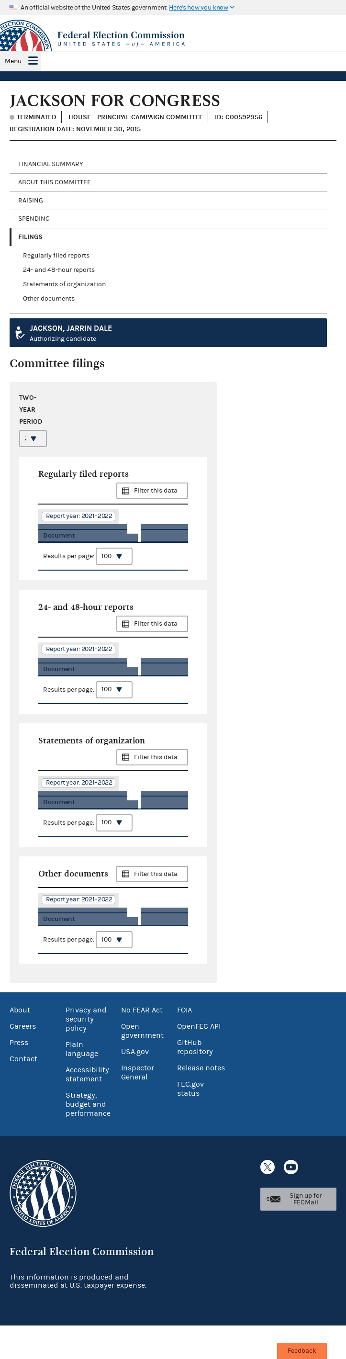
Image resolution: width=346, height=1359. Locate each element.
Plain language (82, 1082)
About (20, 1043)
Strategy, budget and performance (88, 1137)
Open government (142, 1064)
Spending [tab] (34, 219)
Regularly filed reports (56, 255)
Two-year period (31, 409)
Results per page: (88, 569)
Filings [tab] (30, 237)
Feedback (302, 1351)
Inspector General (137, 1106)
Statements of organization (64, 284)
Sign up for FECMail (306, 1232)
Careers (23, 1060)
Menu (13, 61)
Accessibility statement (87, 1108)
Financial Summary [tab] (50, 164)
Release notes (201, 1101)
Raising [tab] (30, 200)
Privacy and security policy (86, 1052)
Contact (23, 1092)
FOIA (184, 1043)
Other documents (49, 299)
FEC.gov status (190, 1122)
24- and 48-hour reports (59, 270)
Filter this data (156, 490)
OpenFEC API (199, 1060)
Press (19, 1076)
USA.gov (135, 1085)
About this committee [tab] (54, 182)
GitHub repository (195, 1080)
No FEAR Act (142, 1043)
